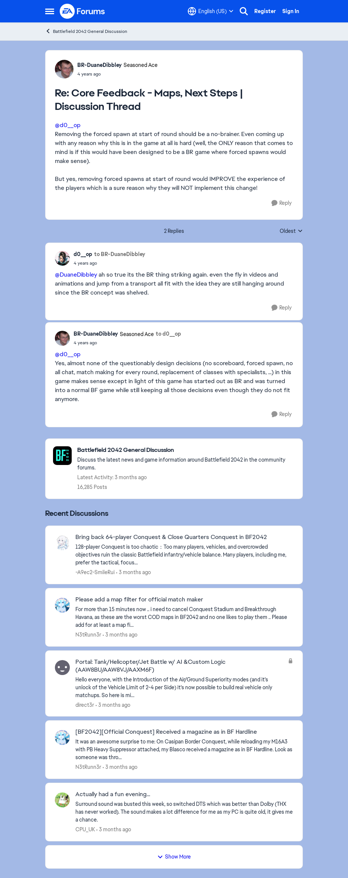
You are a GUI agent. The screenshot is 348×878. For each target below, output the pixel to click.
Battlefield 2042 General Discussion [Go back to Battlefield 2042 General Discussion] (86, 31)
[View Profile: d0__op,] (62, 258)
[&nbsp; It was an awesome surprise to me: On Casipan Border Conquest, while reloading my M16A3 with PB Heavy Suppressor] (184, 749)
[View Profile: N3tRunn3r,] (62, 605)
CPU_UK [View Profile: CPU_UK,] (85, 829)
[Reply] (281, 203)
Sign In (290, 11)
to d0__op (168, 333)
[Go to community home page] (82, 11)
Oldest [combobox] (291, 231)
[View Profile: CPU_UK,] (62, 799)
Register (265, 11)
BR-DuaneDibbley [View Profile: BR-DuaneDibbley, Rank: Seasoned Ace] (99, 65)
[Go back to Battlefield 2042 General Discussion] (186, 450)
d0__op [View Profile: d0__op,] (83, 254)
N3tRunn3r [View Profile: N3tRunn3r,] (88, 634)
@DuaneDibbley (76, 274)
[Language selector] (210, 11)
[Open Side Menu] (49, 11)
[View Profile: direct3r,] (62, 667)
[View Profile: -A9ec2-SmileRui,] (62, 542)
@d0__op (68, 125)
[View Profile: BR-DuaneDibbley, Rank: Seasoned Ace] (64, 69)
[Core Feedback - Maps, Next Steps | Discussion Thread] (117, 74)
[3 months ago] (133, 572)
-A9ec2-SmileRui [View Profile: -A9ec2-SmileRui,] (95, 572)
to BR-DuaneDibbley (119, 254)
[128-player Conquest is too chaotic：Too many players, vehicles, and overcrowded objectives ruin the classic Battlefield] (184, 555)
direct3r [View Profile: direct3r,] (84, 704)
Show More (174, 856)
